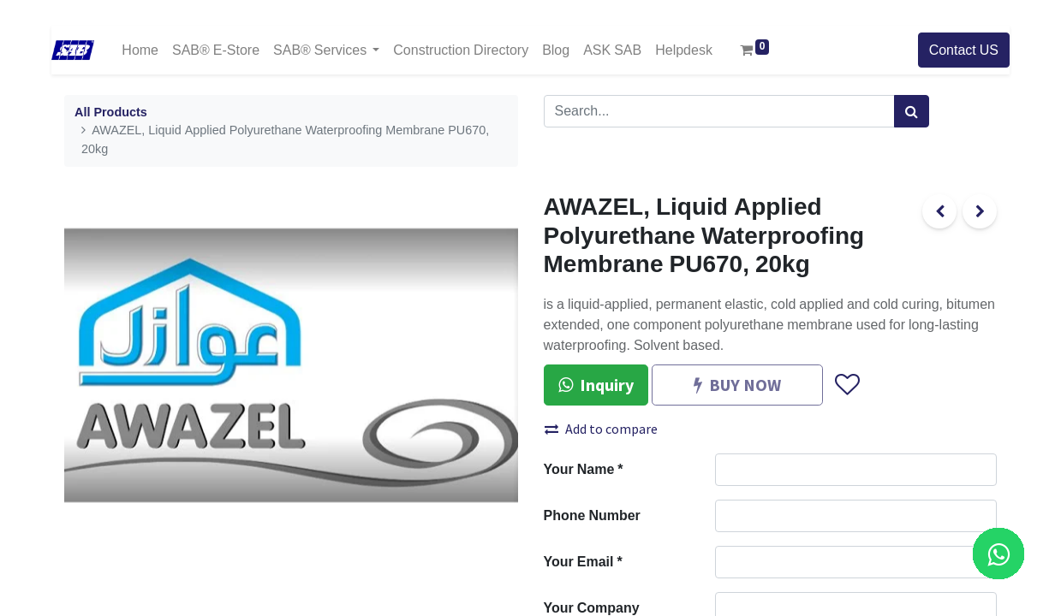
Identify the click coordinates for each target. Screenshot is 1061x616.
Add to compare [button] (601, 428)
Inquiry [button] (596, 384)
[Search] (911, 111)
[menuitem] (140, 50)
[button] (846, 385)
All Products (111, 112)
